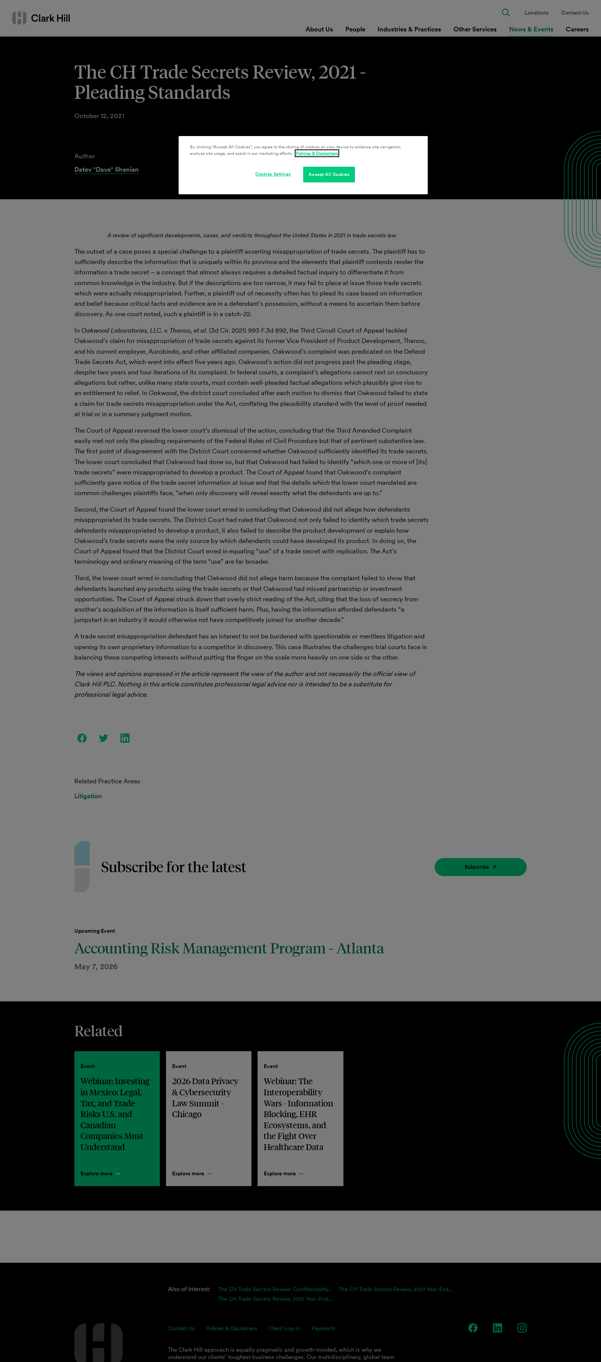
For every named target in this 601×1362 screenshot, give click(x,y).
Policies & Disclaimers (317, 153)
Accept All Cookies (329, 174)
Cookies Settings (273, 174)
